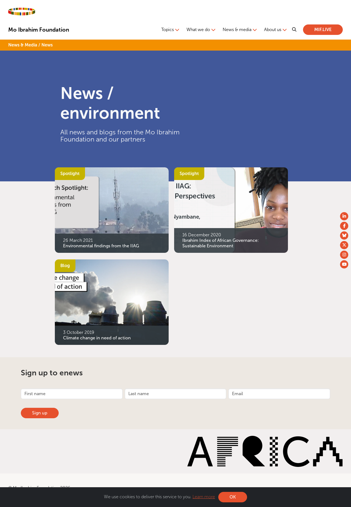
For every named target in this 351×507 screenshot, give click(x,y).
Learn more (204, 496)
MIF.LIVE (323, 29)
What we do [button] (198, 29)
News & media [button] (237, 29)
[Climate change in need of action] (112, 301)
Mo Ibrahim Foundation (38, 29)
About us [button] (272, 29)
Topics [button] (167, 29)
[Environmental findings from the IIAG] (112, 209)
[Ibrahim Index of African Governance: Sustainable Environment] (231, 209)
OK (233, 497)
